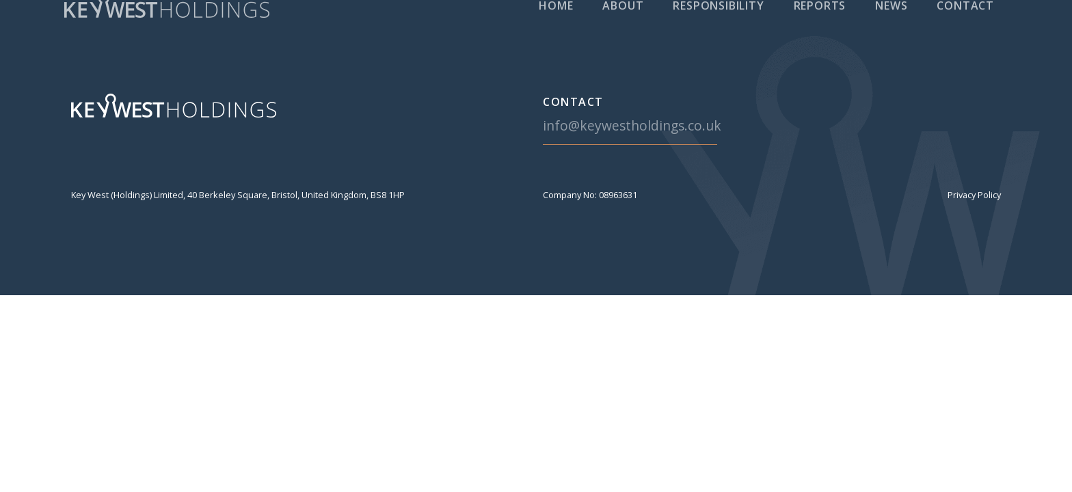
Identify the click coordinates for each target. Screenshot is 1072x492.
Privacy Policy (974, 195)
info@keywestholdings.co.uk (632, 125)
